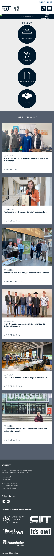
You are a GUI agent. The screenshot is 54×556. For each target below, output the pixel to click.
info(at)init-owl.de (12, 488)
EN (51, 2)
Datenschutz (14, 553)
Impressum (5, 553)
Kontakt (42, 2)
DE (48, 2)
